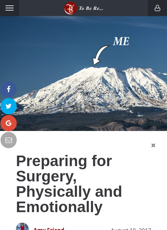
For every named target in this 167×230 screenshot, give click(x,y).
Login (157, 8)
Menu (9, 8)
